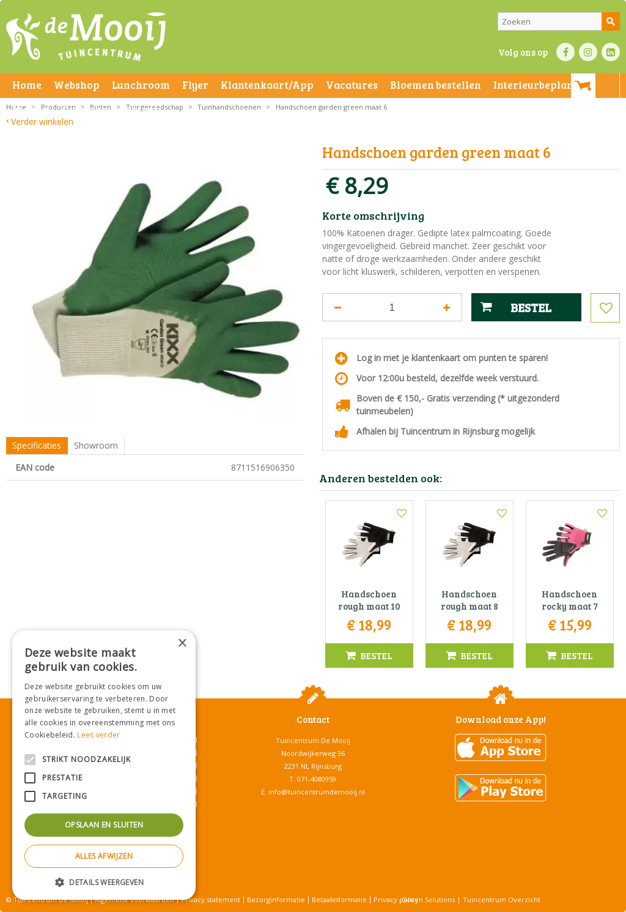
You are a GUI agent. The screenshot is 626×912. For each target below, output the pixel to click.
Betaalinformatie (339, 899)
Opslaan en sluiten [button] (104, 825)
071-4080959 (316, 778)
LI (611, 52)
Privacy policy (396, 899)
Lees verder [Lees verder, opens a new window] (98, 735)
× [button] (181, 643)
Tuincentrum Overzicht (501, 899)
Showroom (96, 445)
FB (565, 52)
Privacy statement (210, 899)
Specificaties (36, 445)
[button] (103, 882)
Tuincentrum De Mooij (313, 740)
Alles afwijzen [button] (104, 856)
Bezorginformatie (276, 899)
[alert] (104, 765)
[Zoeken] (559, 21)
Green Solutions (428, 899)
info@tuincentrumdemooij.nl (316, 791)
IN (588, 52)
